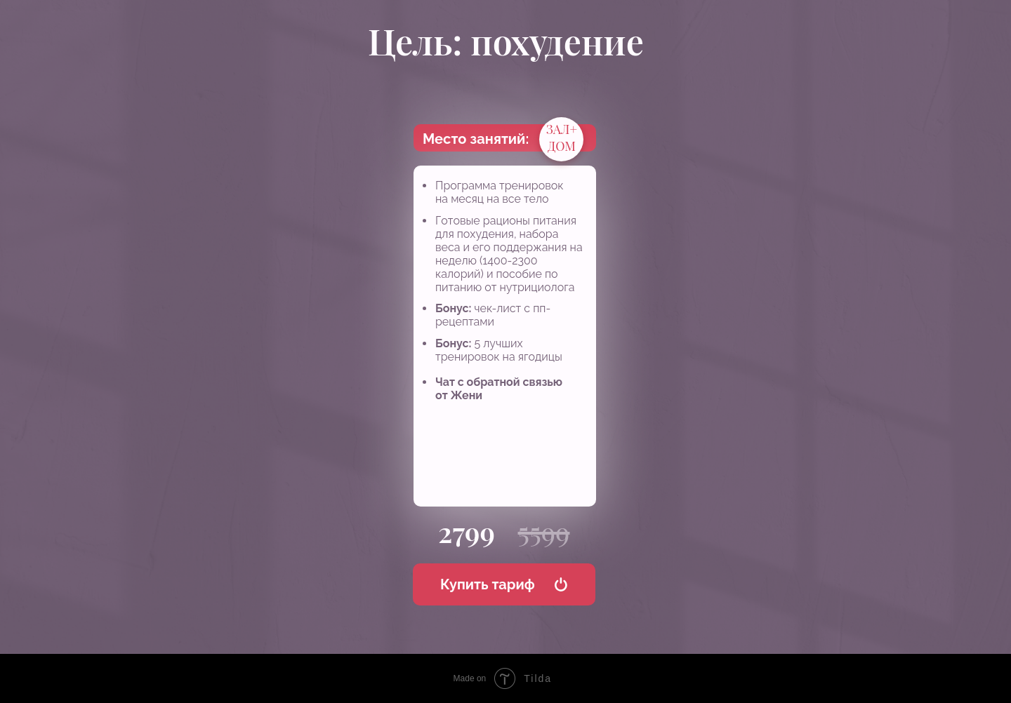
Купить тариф (487, 584)
